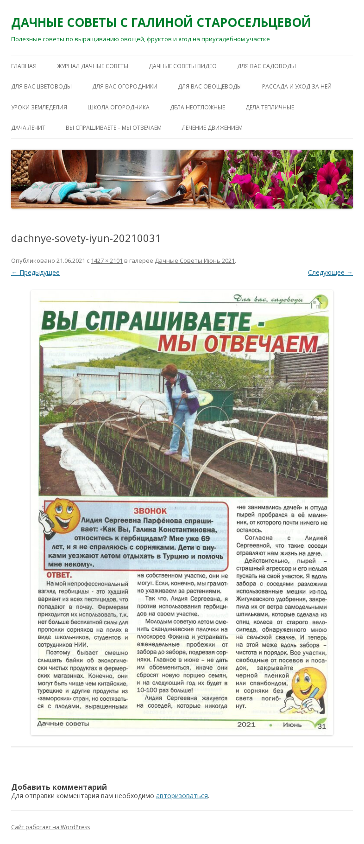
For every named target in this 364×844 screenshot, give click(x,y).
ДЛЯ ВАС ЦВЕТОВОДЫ (41, 86)
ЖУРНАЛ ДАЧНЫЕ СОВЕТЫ (92, 66)
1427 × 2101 (107, 260)
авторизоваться (182, 795)
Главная (24, 66)
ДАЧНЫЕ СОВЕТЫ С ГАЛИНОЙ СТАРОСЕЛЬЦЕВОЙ (161, 22)
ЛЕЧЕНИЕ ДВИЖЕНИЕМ (212, 128)
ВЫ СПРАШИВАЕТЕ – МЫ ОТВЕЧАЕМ (114, 128)
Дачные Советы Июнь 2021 (195, 260)
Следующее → (330, 272)
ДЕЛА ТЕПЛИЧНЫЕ (269, 107)
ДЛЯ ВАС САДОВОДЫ (266, 66)
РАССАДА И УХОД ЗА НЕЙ (297, 86)
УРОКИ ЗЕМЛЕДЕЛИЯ (39, 107)
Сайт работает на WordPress (50, 827)
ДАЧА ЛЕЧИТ (28, 128)
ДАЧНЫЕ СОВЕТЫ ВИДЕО (183, 66)
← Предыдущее (35, 272)
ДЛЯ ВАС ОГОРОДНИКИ (124, 86)
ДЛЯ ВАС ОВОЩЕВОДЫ (210, 86)
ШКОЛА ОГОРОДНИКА (119, 107)
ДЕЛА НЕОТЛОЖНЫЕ (197, 107)
